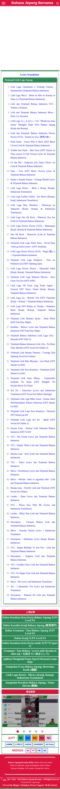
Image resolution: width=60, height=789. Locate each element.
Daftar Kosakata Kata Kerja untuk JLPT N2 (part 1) (30, 644)
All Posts (50, 744)
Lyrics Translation (29, 74)
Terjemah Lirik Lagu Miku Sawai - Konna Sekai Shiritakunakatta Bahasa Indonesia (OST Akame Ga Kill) (33, 403)
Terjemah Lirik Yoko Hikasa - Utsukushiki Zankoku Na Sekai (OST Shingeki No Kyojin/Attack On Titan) (33, 382)
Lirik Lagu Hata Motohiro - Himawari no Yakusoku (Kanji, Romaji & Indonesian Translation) (33, 209)
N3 (35, 738)
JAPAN (28, 744)
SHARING (38, 744)
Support (40, 785)
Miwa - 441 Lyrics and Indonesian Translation (31, 582)
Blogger (16, 785)
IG (28, 750)
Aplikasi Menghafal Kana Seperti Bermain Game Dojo (30, 660)
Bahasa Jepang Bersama (32, 3)
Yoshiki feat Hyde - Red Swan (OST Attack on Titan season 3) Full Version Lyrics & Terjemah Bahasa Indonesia (33, 154)
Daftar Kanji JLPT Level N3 (30, 638)
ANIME (9, 744)
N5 (21, 738)
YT (33, 750)
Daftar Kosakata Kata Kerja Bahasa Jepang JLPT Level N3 (30, 619)
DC (45, 750)
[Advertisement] (30, 39)
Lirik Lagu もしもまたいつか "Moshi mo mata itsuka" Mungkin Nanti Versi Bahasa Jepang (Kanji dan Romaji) (33, 125)
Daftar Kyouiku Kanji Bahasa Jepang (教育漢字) (30, 625)
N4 (28, 738)
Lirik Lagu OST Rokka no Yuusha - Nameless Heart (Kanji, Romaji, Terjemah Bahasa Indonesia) (33, 310)
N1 (49, 738)
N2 (42, 738)
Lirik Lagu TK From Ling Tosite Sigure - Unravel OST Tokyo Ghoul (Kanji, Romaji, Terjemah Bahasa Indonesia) (33, 289)
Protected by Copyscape (30, 782)
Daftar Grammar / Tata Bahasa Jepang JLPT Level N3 (30, 632)
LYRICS (18, 744)
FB (39, 750)
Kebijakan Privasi (28, 785)
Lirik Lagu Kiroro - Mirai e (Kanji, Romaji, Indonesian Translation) (30, 676)
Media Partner (51, 785)
